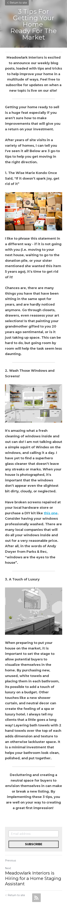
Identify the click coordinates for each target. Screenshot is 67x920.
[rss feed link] (36, 897)
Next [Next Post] (8, 868)
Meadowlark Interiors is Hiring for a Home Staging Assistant (33, 878)
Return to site (17, 2)
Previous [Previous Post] (10, 860)
